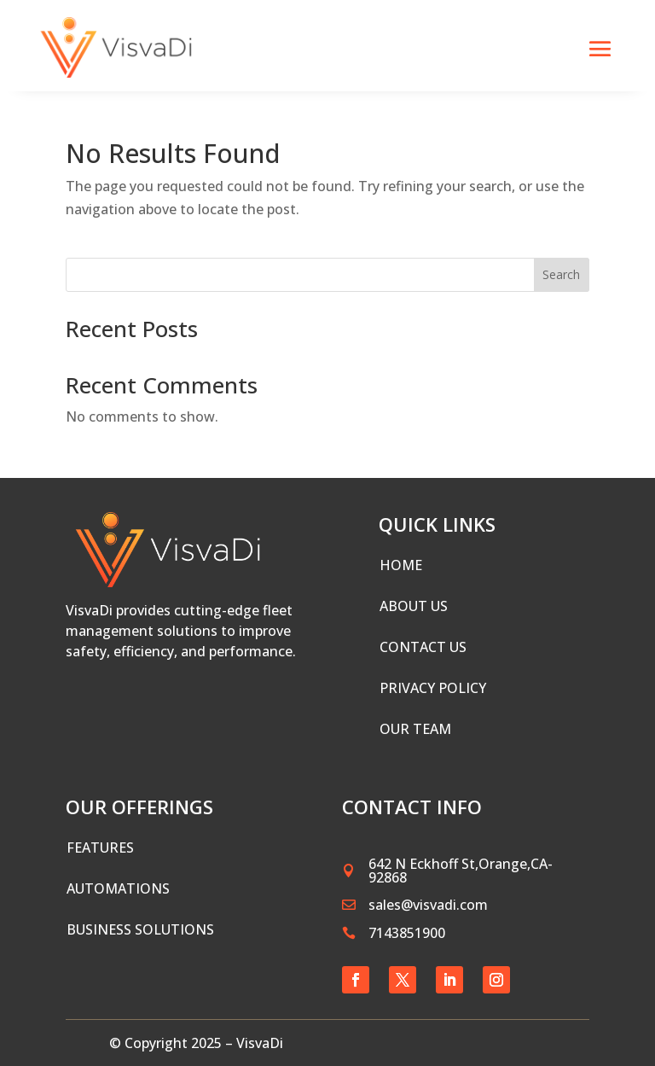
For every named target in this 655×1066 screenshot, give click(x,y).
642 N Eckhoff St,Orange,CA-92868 (460, 870)
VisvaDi (259, 1043)
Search (561, 274)
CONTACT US (423, 647)
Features (100, 847)
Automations (118, 888)
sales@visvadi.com (428, 904)
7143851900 (406, 932)
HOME (401, 565)
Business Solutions (140, 929)
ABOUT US (414, 606)
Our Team (415, 728)
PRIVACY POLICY (433, 688)
